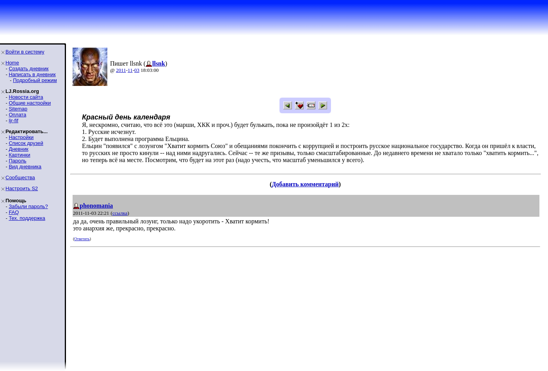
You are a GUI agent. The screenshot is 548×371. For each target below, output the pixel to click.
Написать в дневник (32, 74)
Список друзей (26, 143)
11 (130, 70)
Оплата (17, 115)
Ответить (81, 239)
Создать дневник (28, 68)
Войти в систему (24, 52)
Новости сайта (26, 97)
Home (12, 63)
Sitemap (18, 109)
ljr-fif (13, 120)
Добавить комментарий (305, 184)
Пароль (17, 161)
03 (136, 70)
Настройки (21, 137)
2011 (121, 70)
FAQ (14, 212)
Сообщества (20, 177)
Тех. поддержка (27, 218)
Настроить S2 (21, 188)
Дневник (18, 149)
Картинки (19, 155)
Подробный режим (35, 80)
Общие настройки (30, 103)
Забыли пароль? (28, 206)
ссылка (120, 213)
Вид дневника (25, 166)
